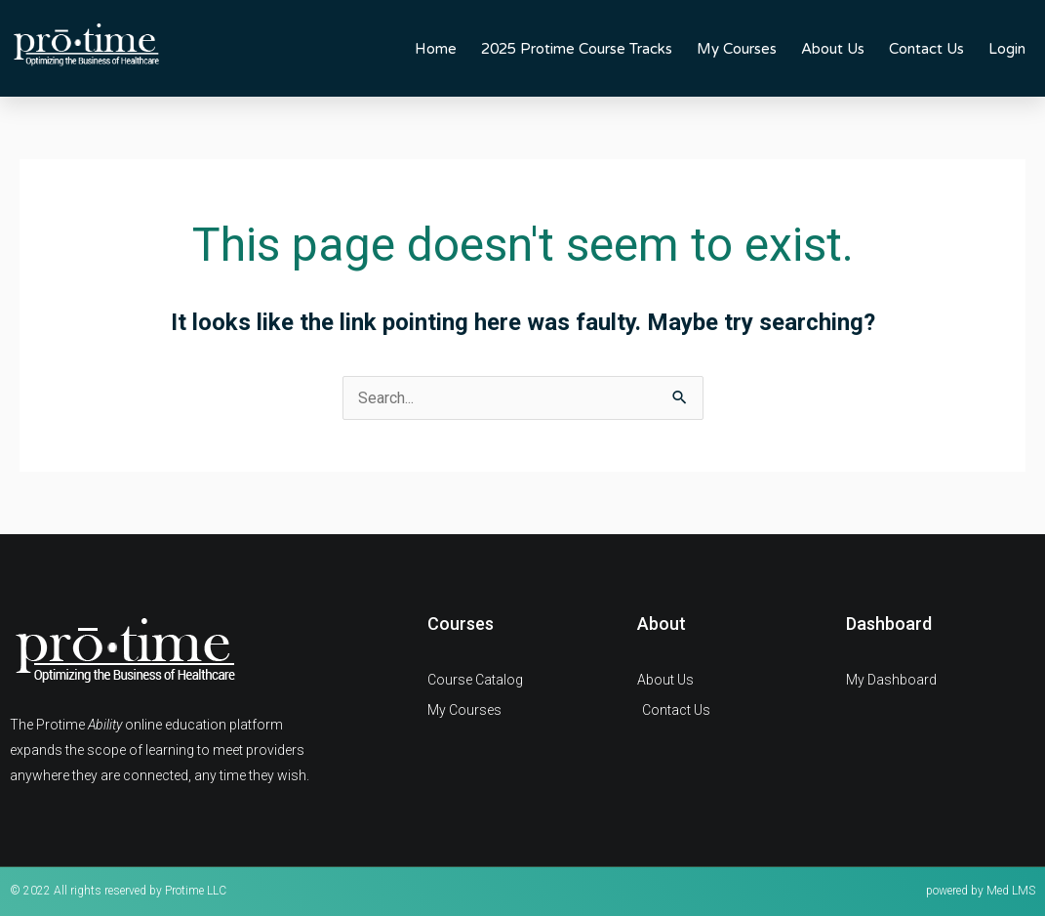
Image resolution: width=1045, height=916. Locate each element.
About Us (832, 49)
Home (436, 49)
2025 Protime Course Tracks (576, 49)
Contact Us (926, 49)
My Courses (737, 49)
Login (1006, 49)
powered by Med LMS (980, 890)
